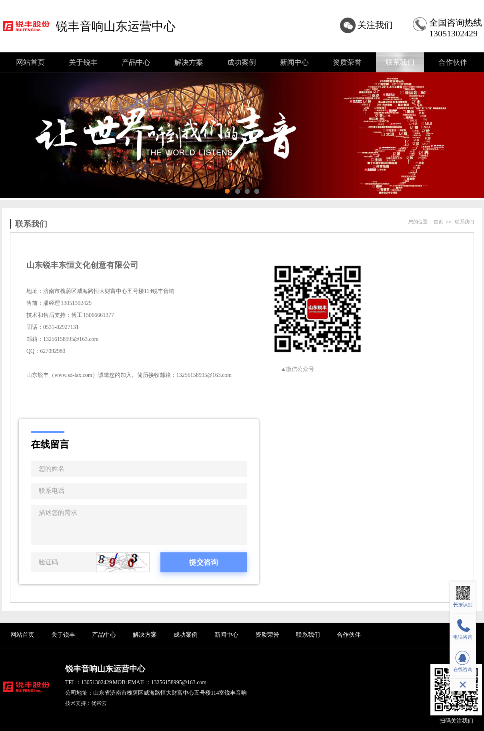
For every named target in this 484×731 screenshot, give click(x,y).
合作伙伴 (452, 62)
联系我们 (400, 62)
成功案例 (241, 62)
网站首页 (30, 62)
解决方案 (188, 62)
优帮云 (99, 703)
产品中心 (136, 62)
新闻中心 (294, 62)
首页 (438, 222)
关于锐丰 (83, 62)
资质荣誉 (347, 62)
